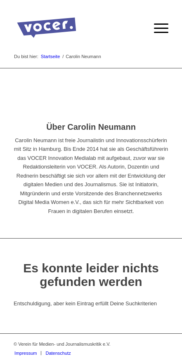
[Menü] (157, 28)
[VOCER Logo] (75, 28)
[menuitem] (157, 28)
